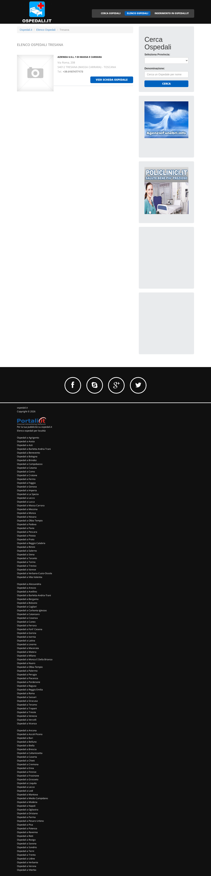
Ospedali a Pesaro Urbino (30, 820)
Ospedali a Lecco (26, 498)
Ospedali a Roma (26, 693)
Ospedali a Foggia (26, 482)
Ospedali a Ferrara (27, 625)
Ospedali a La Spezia (28, 494)
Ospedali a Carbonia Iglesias (32, 610)
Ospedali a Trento (26, 854)
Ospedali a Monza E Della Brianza (34, 659)
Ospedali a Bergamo (27, 599)
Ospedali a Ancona (27, 730)
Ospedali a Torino (26, 562)
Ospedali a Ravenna (27, 832)
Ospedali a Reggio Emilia (30, 689)
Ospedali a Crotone (27, 475)
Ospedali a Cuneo (26, 621)
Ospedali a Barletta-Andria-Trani (34, 595)
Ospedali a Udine (26, 858)
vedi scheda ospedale (112, 79)
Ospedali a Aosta (26, 441)
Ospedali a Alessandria (29, 584)
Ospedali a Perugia (27, 674)
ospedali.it (22, 407)
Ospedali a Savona (26, 843)
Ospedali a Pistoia (26, 535)
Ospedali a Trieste (26, 712)
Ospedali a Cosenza (27, 618)
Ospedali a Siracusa (27, 700)
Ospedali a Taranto (27, 558)
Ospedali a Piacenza (27, 678)
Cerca (166, 83)
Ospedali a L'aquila (27, 783)
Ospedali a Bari (25, 738)
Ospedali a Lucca (26, 501)
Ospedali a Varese (26, 569)
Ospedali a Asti (25, 445)
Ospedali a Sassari (26, 697)
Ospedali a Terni (25, 851)
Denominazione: (154, 68)
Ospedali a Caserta (27, 756)
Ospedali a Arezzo (26, 587)
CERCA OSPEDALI (110, 13)
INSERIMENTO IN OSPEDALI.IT (172, 13)
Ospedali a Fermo (26, 479)
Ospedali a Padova (26, 524)
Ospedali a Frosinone (28, 775)
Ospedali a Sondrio (27, 847)
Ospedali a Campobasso (29, 464)
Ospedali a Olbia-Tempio (30, 667)
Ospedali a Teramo (27, 704)
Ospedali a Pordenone (28, 682)
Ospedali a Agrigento (28, 437)
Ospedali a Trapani (27, 708)
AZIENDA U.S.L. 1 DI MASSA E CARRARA (80, 57)
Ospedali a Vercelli (26, 719)
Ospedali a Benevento (28, 452)
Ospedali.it (26, 29)
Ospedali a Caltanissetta (29, 753)
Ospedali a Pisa (25, 824)
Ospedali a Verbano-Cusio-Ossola (34, 573)
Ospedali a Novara (26, 516)
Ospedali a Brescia (27, 749)
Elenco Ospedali (45, 29)
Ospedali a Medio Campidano (32, 798)
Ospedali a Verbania (27, 862)
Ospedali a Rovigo (26, 839)
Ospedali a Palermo (27, 670)
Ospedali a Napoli (26, 805)
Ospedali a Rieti (25, 836)
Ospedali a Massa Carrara (31, 505)
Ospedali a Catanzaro (28, 614)
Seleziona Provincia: (157, 54)
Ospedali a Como (26, 471)
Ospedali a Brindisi (27, 460)
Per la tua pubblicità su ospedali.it (34, 426)
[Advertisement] (172, 256)
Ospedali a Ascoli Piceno (29, 734)
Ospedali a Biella (26, 745)
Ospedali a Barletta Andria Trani (34, 449)
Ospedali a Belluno (27, 741)
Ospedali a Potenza (27, 828)
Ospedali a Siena (26, 554)
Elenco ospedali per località (31, 430)
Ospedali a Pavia (25, 528)
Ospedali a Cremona (27, 764)
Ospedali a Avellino (27, 591)
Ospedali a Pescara (27, 531)
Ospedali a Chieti (26, 760)
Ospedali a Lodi (25, 790)
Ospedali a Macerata (28, 648)
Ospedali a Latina (26, 640)
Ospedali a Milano (26, 655)
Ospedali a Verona (26, 866)
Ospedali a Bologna (27, 456)
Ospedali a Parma (26, 817)
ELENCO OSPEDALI (137, 13)
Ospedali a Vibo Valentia (29, 577)
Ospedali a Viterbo (26, 869)
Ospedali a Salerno (27, 550)
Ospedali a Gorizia (26, 633)
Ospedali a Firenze (26, 771)
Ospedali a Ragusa (26, 685)
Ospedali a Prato (25, 539)
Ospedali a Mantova (27, 794)
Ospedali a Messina (27, 509)
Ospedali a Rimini (26, 547)
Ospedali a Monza (26, 513)
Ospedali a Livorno (26, 644)
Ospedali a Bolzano (27, 602)
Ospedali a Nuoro (26, 663)
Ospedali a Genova (27, 486)
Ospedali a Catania (27, 467)
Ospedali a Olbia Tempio (30, 520)
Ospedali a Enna (25, 768)
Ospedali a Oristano (27, 813)
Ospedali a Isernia (26, 636)
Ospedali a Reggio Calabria (31, 543)
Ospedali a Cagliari (27, 606)
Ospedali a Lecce (26, 787)
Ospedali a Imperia (27, 490)
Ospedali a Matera (26, 651)
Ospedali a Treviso (26, 565)
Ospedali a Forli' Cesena (29, 629)
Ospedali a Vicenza (27, 723)
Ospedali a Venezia (27, 716)
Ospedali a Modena (27, 802)
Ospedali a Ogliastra (27, 809)
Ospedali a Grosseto (27, 779)
